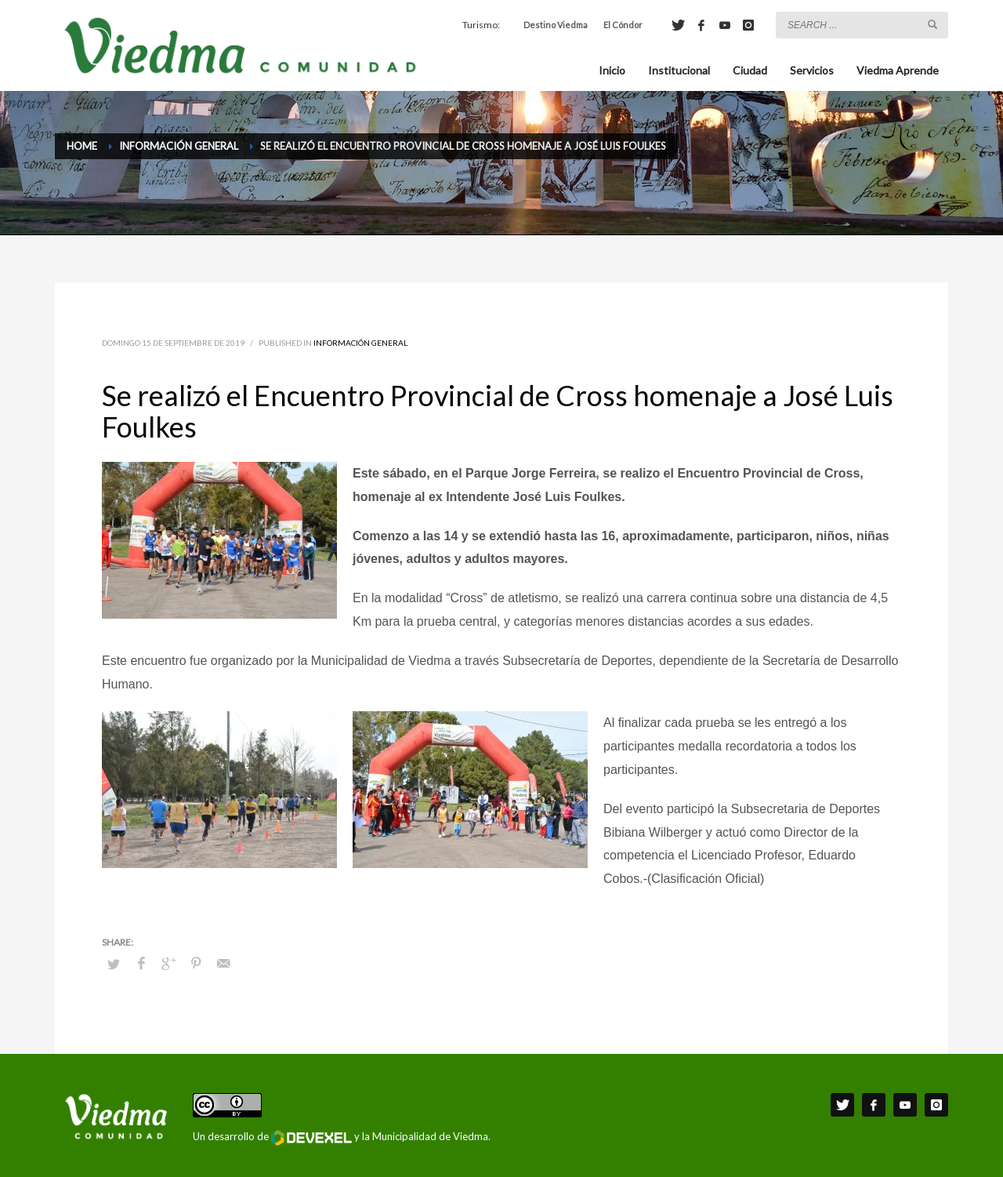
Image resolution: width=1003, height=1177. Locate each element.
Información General (360, 342)
